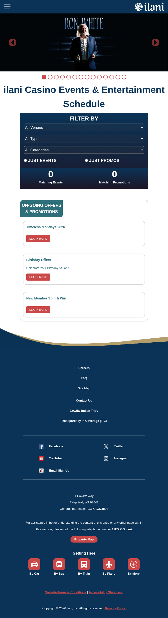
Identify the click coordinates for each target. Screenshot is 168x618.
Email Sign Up (59, 470)
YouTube (55, 458)
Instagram (121, 458)
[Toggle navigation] (7, 6)
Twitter (119, 446)
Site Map (84, 388)
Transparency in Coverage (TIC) (84, 421)
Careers (84, 368)
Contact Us (84, 400)
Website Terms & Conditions (65, 592)
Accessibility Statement (106, 592)
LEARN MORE (38, 238)
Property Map (84, 539)
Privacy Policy (115, 608)
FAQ (84, 378)
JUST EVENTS (42, 160)
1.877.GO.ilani (98, 508)
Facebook (56, 446)
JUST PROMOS (104, 160)
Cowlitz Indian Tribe (84, 410)
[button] (52, 458)
